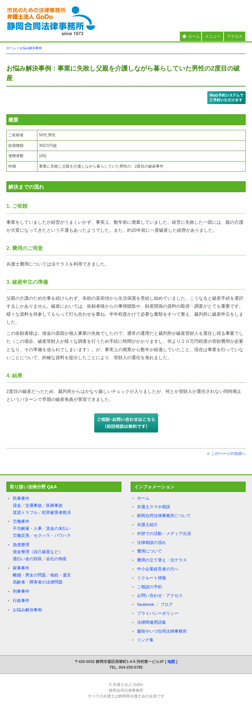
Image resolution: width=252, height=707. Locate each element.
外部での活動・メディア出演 (164, 533)
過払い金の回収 (27, 558)
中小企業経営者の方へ (158, 569)
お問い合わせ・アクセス (160, 595)
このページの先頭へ (226, 453)
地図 (171, 661)
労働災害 (21, 535)
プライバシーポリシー (158, 613)
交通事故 (33, 505)
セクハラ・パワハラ (52, 535)
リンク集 (145, 639)
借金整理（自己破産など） (38, 551)
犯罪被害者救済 (56, 512)
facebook (145, 604)
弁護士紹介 (147, 524)
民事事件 (21, 498)
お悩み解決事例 (30, 48)
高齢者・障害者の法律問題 (38, 582)
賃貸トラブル (25, 512)
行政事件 (21, 600)
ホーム (191, 36)
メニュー (212, 36)
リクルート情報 (151, 577)
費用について (149, 551)
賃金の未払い (58, 528)
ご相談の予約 (149, 586)
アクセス (234, 36)
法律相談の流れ (151, 542)
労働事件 (21, 521)
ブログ (166, 604)
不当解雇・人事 (27, 528)
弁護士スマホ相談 (153, 506)
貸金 (17, 505)
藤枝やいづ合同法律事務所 (162, 631)
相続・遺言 (60, 575)
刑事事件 (21, 591)
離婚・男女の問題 (29, 575)
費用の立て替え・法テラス (162, 560)
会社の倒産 (56, 558)
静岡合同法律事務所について (164, 515)
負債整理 (21, 544)
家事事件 (21, 568)
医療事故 (54, 505)
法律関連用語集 (151, 622)
